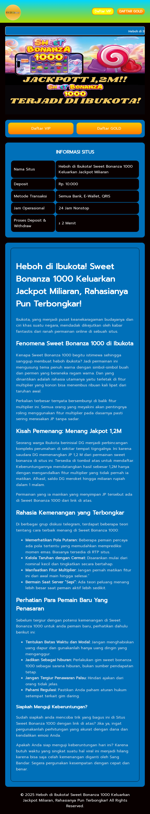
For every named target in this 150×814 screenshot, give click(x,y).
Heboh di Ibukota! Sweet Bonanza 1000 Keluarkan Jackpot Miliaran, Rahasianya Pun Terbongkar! (76, 797)
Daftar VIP (103, 11)
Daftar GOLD (109, 128)
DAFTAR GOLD (130, 11)
